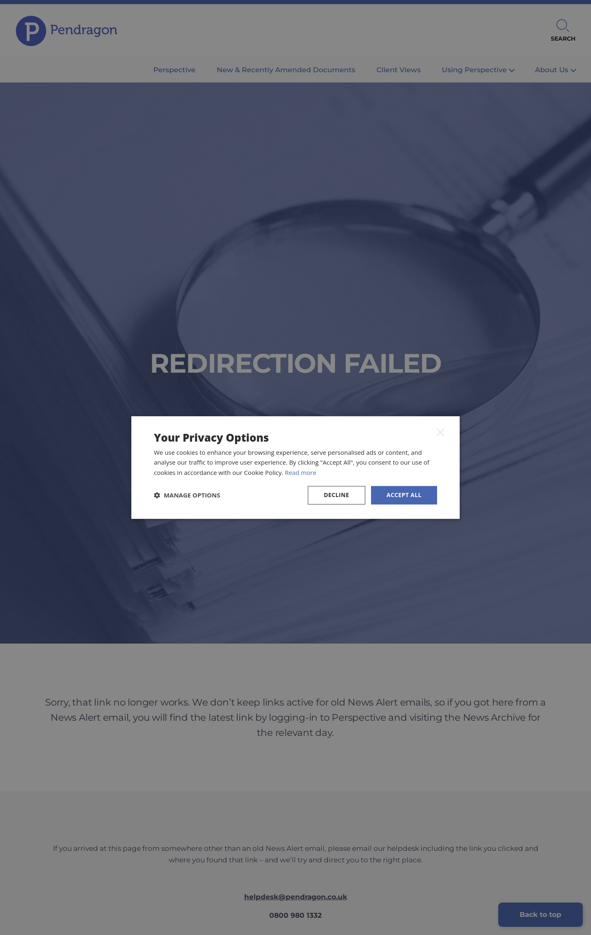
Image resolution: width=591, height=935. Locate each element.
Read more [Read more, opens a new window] (300, 472)
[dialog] (295, 467)
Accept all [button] (404, 495)
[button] (187, 495)
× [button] (440, 432)
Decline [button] (336, 495)
